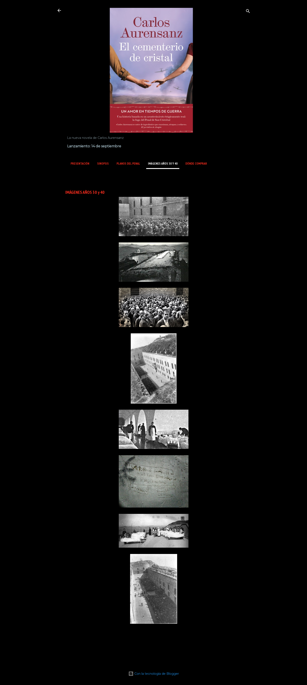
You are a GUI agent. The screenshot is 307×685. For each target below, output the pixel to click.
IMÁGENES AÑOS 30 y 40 (163, 163)
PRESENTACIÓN (80, 163)
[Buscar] (248, 12)
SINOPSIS (103, 163)
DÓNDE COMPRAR (196, 163)
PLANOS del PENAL (128, 163)
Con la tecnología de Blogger (153, 674)
